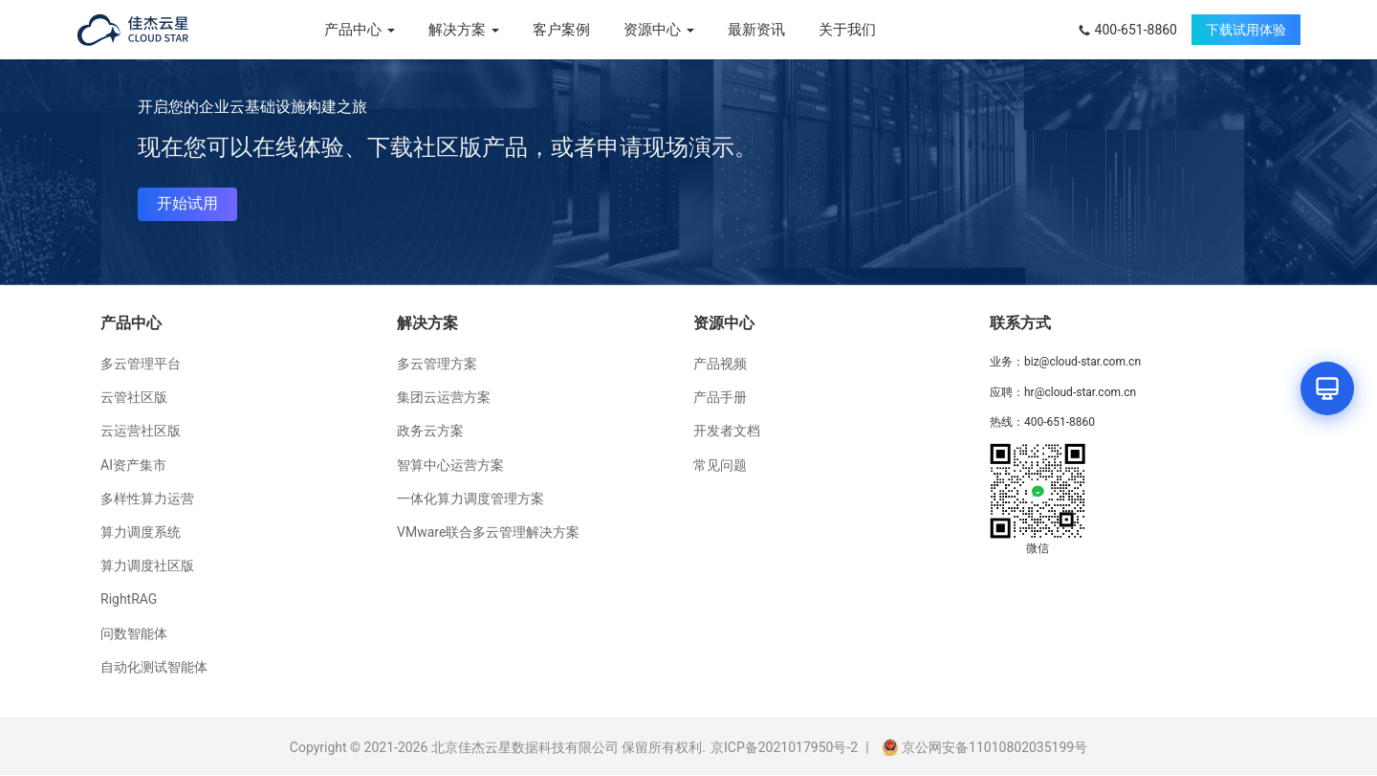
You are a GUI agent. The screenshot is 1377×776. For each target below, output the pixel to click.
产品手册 (720, 397)
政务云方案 (430, 430)
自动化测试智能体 (154, 667)
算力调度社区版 (147, 565)
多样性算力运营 (147, 498)
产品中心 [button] (359, 29)
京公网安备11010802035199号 (985, 747)
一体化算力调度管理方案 (470, 498)
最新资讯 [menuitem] (756, 29)
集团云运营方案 (444, 397)
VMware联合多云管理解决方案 (488, 532)
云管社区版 (133, 397)
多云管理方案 (437, 363)
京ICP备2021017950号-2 (784, 747)
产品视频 (720, 363)
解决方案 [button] (463, 29)
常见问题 (720, 465)
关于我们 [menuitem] (847, 29)
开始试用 (187, 203)
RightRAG (128, 599)
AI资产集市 (133, 465)
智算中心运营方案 (450, 465)
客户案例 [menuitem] (561, 29)
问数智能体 (133, 633)
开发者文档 (726, 430)
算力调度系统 (140, 532)
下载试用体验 (1246, 29)
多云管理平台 (140, 363)
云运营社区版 (140, 430)
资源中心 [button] (658, 29)
